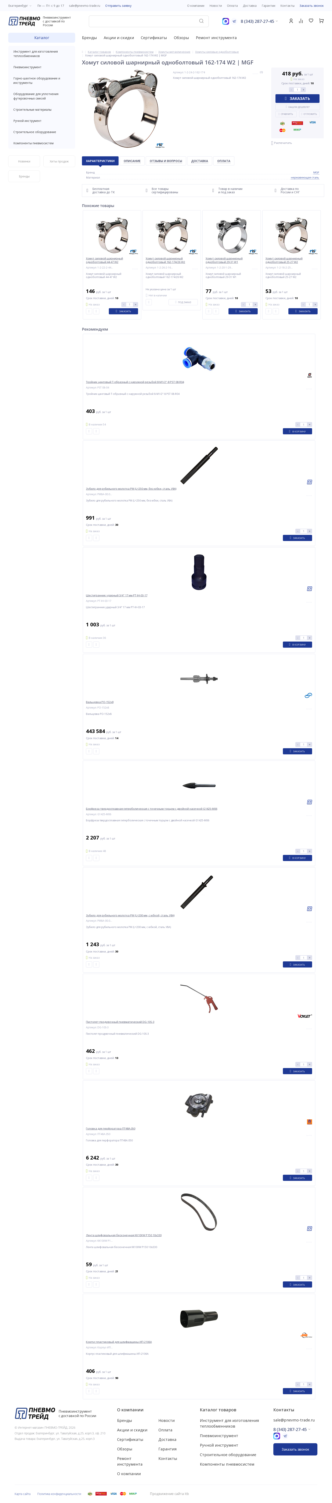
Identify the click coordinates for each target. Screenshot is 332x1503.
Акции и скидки (119, 37)
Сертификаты (154, 37)
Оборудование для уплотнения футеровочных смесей (41, 96)
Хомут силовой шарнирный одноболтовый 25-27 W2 (284, 260)
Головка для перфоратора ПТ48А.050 (110, 1128)
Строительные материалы (32, 110)
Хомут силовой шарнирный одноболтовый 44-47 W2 (104, 260)
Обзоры (181, 37)
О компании (130, 1410)
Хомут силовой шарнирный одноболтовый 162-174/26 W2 (165, 260)
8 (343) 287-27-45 (257, 21)
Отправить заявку (118, 6)
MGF (316, 172)
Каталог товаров (218, 1410)
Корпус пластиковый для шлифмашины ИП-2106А (119, 1342)
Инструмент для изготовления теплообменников (41, 53)
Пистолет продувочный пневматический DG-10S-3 (120, 1022)
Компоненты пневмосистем (41, 143)
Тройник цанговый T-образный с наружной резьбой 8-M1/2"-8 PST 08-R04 (135, 382)
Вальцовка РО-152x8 (99, 702)
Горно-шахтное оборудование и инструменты (41, 80)
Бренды (89, 37)
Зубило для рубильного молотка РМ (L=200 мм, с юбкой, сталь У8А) (130, 915)
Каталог (41, 37)
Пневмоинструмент (41, 67)
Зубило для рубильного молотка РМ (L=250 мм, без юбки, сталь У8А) (131, 489)
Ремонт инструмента (216, 37)
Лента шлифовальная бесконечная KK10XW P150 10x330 (124, 1235)
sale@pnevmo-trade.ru (84, 6)
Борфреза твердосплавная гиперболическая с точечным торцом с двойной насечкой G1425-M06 (151, 809)
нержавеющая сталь (305, 177)
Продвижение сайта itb (169, 1494)
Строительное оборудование (41, 132)
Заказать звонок (312, 6)
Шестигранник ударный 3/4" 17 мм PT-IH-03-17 (116, 595)
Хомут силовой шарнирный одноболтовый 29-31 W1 (224, 260)
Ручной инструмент (41, 121)
